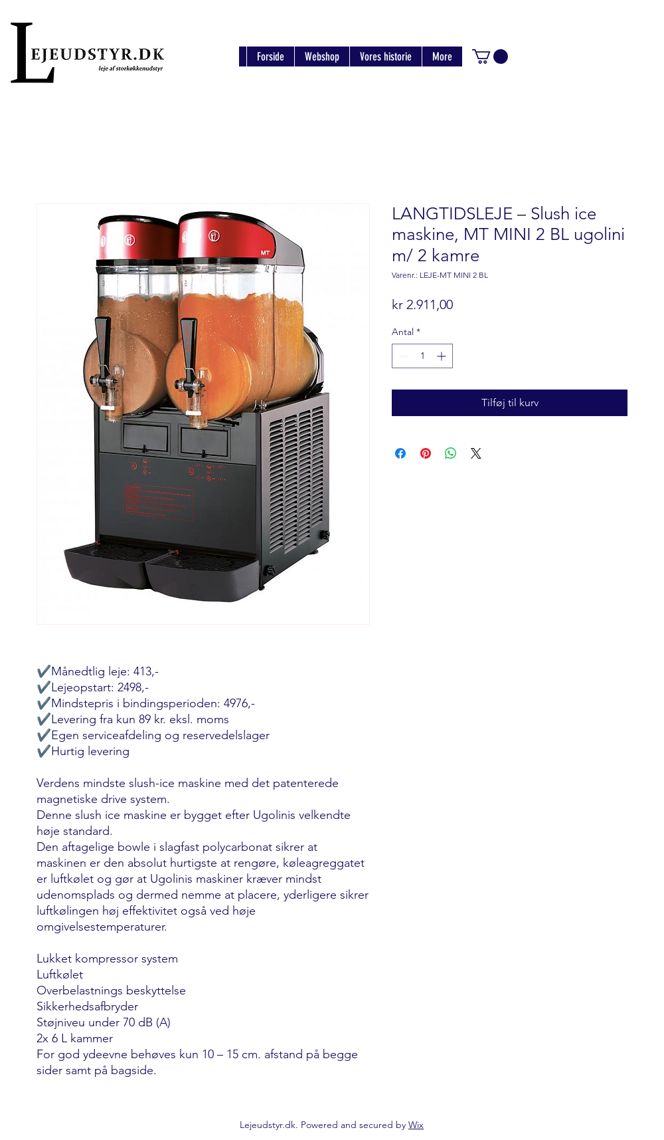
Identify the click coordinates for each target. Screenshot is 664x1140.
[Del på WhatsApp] (451, 453)
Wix (416, 1125)
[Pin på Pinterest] (426, 453)
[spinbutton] (422, 356)
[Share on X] (476, 453)
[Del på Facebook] (400, 453)
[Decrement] (402, 356)
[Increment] (442, 356)
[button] (490, 56)
